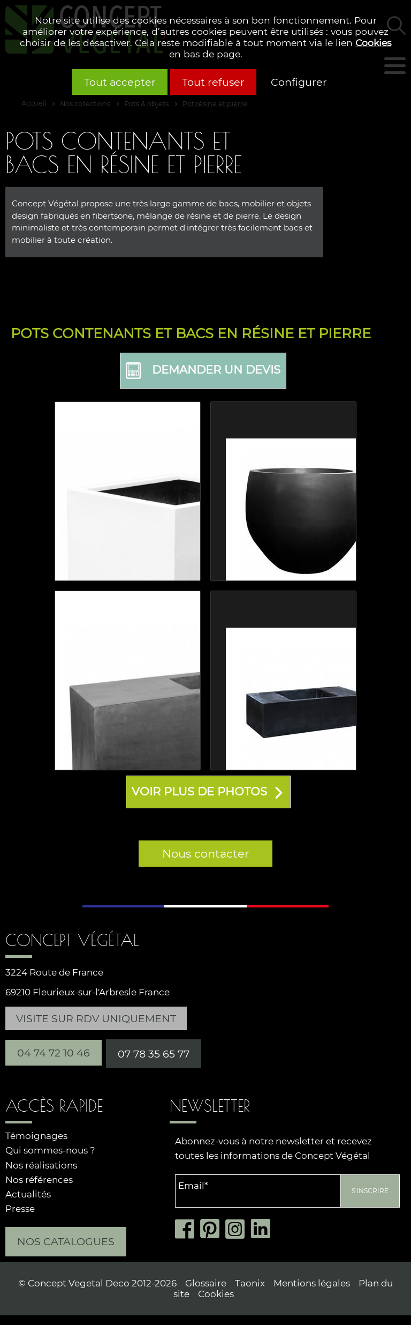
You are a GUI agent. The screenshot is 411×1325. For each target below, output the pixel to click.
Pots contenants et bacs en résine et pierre (191, 333)
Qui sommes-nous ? (50, 1149)
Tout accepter (120, 82)
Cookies (373, 42)
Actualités (28, 1193)
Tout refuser (213, 82)
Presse (20, 1207)
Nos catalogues (66, 1240)
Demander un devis (203, 370)
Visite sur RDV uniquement (96, 1017)
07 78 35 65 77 (153, 1052)
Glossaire (205, 1282)
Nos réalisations (41, 1164)
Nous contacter (205, 853)
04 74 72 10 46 (53, 1051)
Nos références (39, 1178)
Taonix (250, 1282)
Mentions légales (311, 1282)
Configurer (299, 82)
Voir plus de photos (199, 791)
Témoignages (36, 1135)
